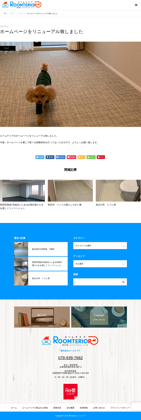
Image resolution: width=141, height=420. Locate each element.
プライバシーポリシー (120, 408)
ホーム (14, 408)
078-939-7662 (70, 358)
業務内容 (57, 408)
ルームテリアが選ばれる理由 (35, 408)
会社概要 (70, 408)
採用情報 (84, 408)
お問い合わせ (99, 408)
